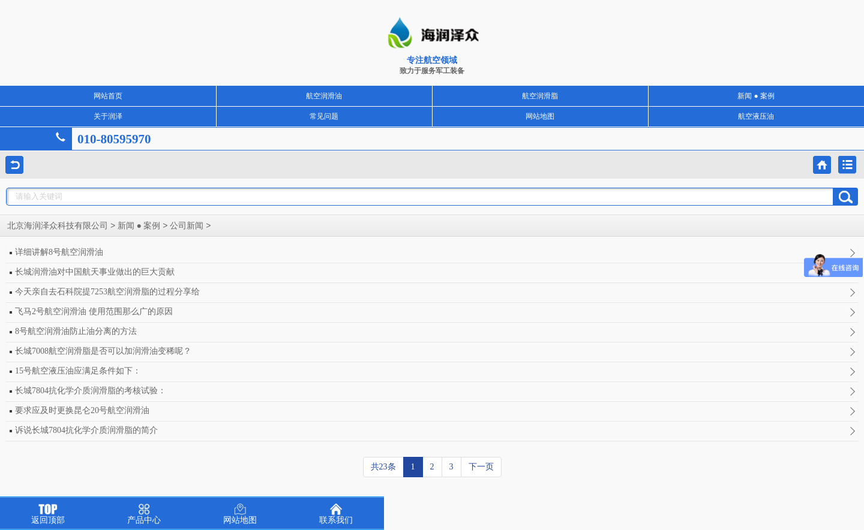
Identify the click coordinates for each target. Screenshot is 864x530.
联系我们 (336, 514)
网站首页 (108, 96)
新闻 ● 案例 (755, 96)
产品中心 (144, 514)
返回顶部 (48, 514)
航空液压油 (756, 116)
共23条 (383, 466)
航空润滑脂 (540, 96)
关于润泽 (108, 116)
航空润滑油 (324, 96)
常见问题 (324, 116)
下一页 (481, 466)
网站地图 (540, 116)
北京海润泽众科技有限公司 (57, 225)
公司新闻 (186, 225)
